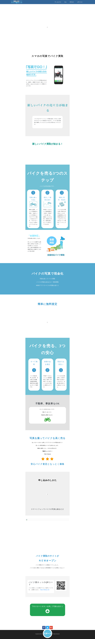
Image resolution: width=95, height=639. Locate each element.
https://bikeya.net (44, 589)
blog (65, 2)
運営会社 (72, 2)
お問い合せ (79, 2)
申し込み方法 (58, 2)
